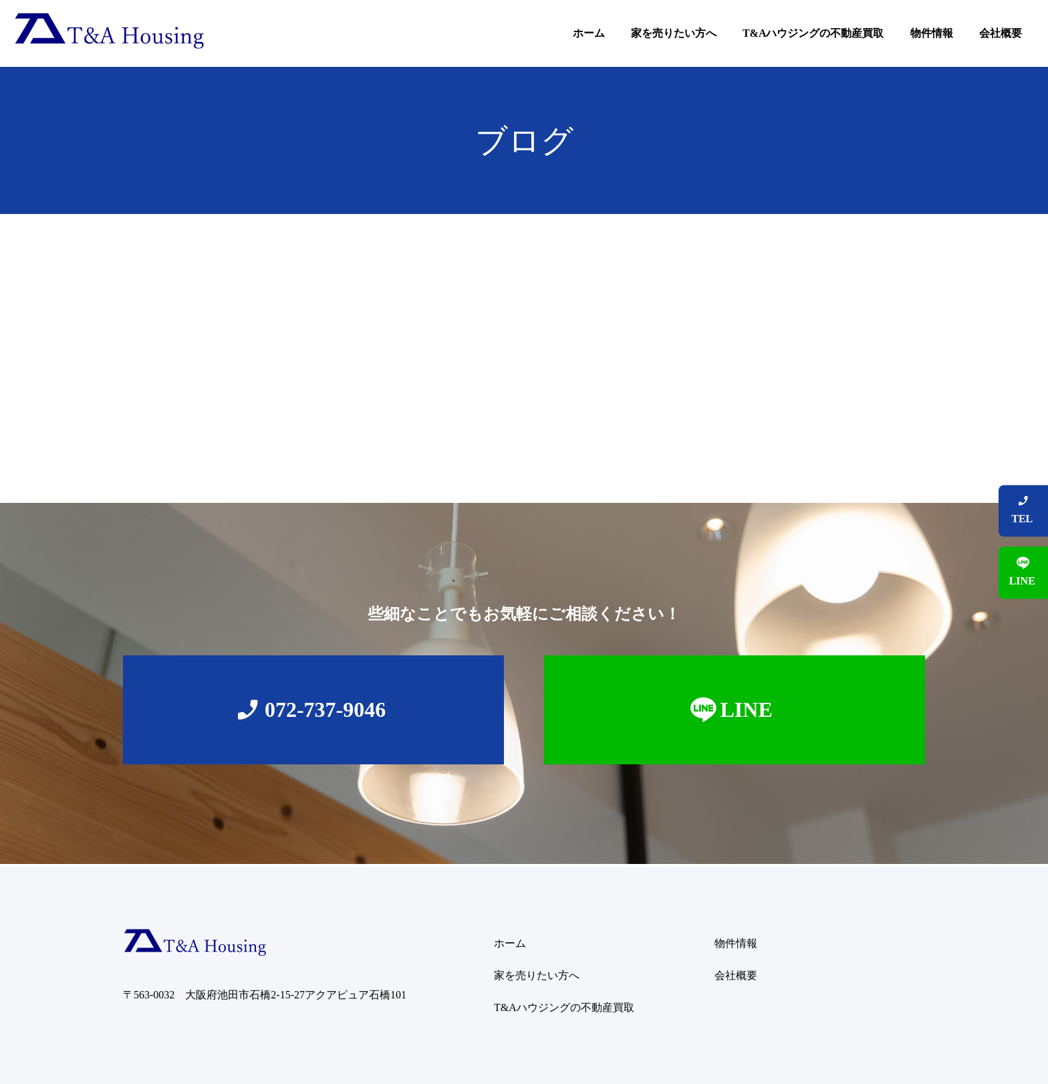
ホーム (589, 33)
